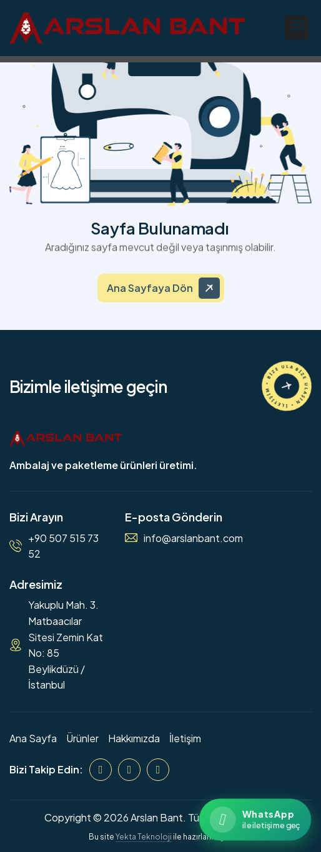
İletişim (185, 738)
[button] (297, 27)
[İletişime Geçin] (287, 386)
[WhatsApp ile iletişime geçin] (255, 819)
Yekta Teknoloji (144, 836)
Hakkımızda (134, 738)
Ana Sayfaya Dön (150, 294)
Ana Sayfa (33, 738)
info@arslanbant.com (193, 538)
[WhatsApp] (158, 769)
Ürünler (82, 738)
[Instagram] (129, 769)
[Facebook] (100, 769)
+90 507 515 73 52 (63, 546)
